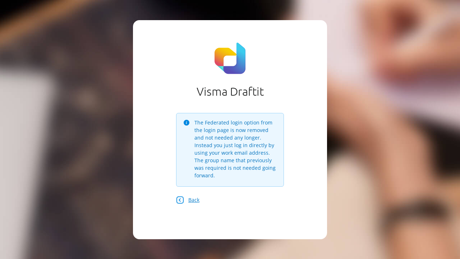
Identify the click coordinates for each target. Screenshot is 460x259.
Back (187, 200)
